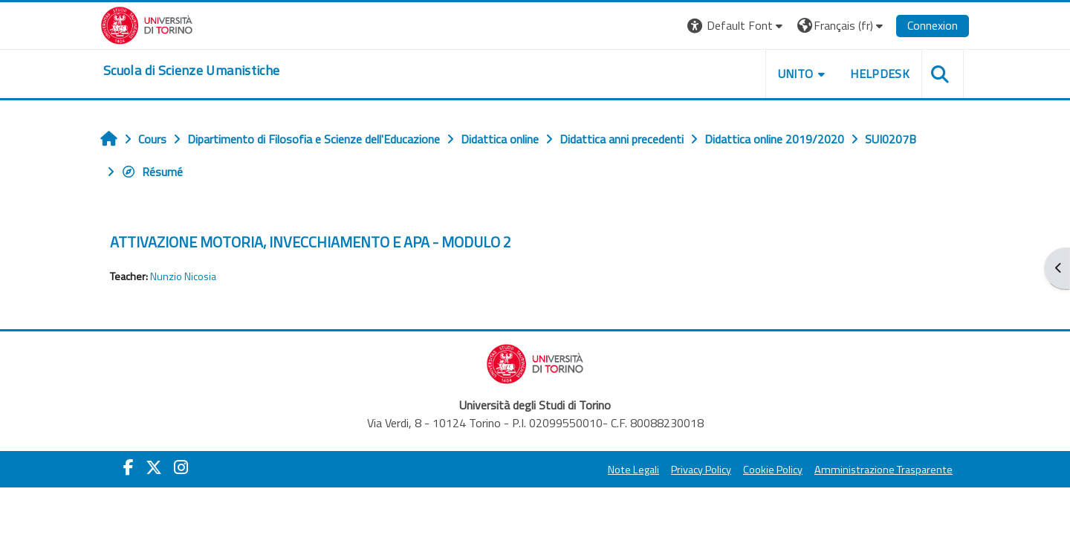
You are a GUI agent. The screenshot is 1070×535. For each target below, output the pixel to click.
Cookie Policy (772, 469)
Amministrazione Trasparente (883, 469)
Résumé (152, 172)
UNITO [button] (796, 73)
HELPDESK (880, 73)
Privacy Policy (701, 469)
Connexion (932, 25)
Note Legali (633, 469)
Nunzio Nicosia (183, 276)
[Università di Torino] (146, 24)
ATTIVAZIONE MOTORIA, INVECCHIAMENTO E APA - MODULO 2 (310, 241)
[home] (191, 70)
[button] (736, 25)
